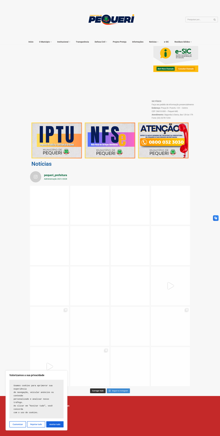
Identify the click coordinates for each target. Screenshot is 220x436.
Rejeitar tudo (36, 424)
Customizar (18, 424)
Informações (137, 42)
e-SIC (166, 42)
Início (30, 42)
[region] (36, 400)
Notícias (41, 164)
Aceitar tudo (54, 424)
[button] (69, 41)
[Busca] (198, 19)
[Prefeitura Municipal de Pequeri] (110, 19)
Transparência (82, 42)
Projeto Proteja (119, 42)
